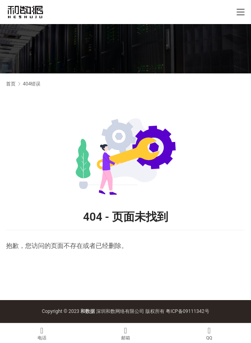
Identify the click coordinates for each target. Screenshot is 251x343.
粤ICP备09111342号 (187, 311)
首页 (11, 84)
